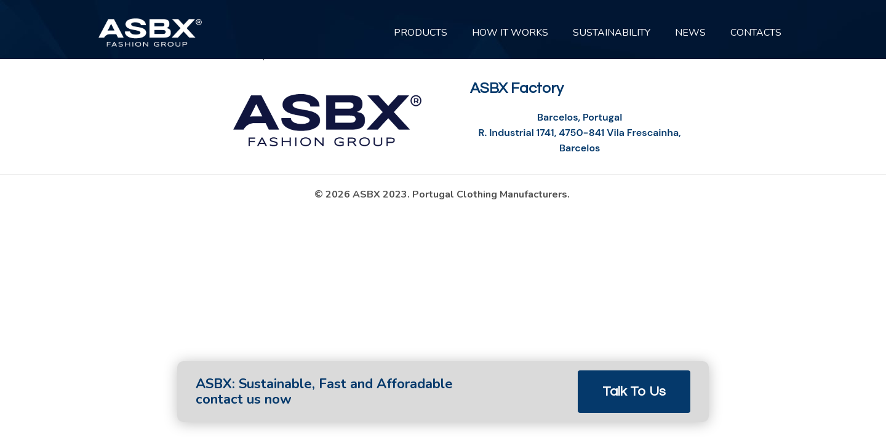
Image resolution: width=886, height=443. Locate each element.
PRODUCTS (420, 32)
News (690, 32)
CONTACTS (755, 32)
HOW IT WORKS (510, 32)
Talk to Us (634, 392)
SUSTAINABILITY (611, 32)
